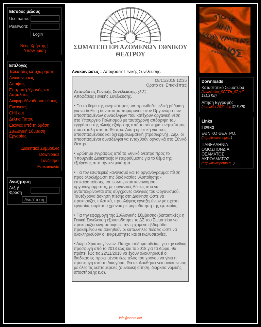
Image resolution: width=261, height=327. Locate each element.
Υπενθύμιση (35, 50)
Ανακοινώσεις (21, 77)
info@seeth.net (130, 318)
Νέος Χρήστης (33, 45)
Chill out (16, 113)
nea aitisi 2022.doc (217, 107)
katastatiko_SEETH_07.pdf (223, 92)
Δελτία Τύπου (21, 119)
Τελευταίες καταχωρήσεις (31, 71)
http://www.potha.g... (218, 163)
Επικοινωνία (48, 166)
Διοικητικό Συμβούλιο (40, 148)
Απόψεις (16, 83)
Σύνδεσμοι (49, 160)
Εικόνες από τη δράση (29, 125)
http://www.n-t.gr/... (217, 138)
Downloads (49, 154)
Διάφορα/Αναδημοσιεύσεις (33, 100)
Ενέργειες (18, 107)
